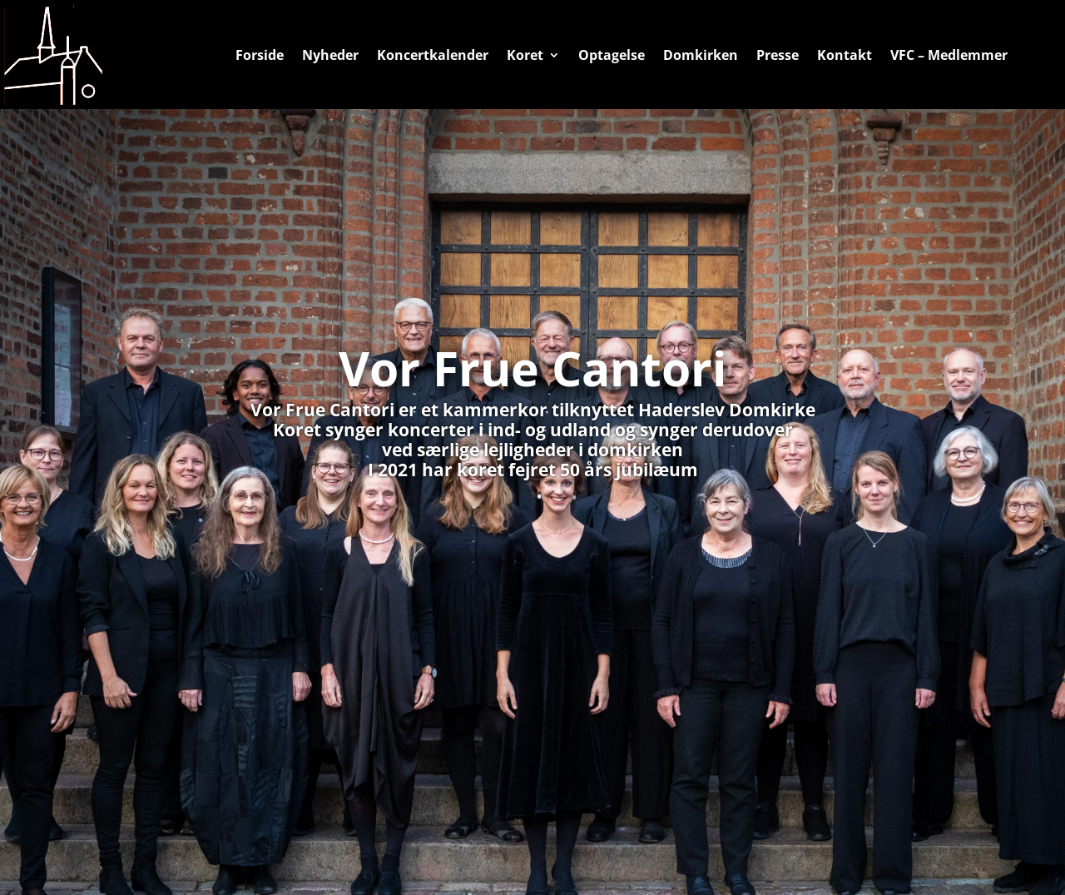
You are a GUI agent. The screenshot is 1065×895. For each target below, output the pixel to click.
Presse (777, 55)
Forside (259, 55)
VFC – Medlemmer (949, 55)
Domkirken (700, 55)
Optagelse (611, 55)
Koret (525, 55)
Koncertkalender (432, 55)
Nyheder (330, 55)
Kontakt (844, 55)
